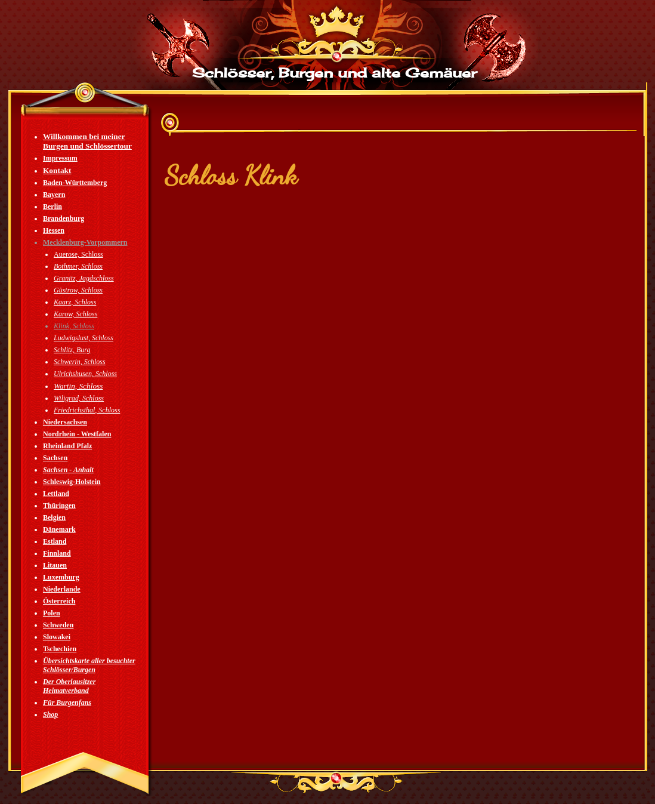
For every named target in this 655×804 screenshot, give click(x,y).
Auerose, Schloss (78, 254)
